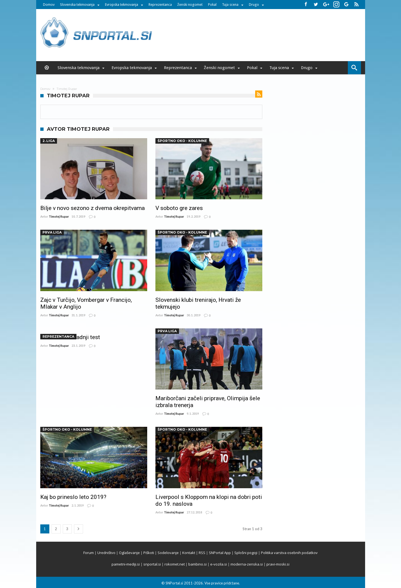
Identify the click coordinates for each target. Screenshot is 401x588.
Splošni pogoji (245, 552)
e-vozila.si (218, 564)
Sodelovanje (168, 552)
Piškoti (148, 552)
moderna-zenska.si (247, 564)
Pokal (212, 4)
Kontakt (188, 552)
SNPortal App (220, 552)
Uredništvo (106, 552)
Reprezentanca (160, 4)
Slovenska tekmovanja (77, 4)
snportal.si (152, 564)
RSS (202, 552)
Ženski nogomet (190, 4)
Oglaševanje (129, 552)
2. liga (48, 141)
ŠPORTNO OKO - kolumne (182, 141)
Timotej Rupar (59, 216)
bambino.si (197, 564)
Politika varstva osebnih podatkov (289, 552)
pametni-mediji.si (126, 564)
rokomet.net (174, 564)
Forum (88, 552)
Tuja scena (230, 4)
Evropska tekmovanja (121, 4)
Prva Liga (52, 232)
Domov (49, 4)
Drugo (254, 4)
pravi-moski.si (277, 564)
